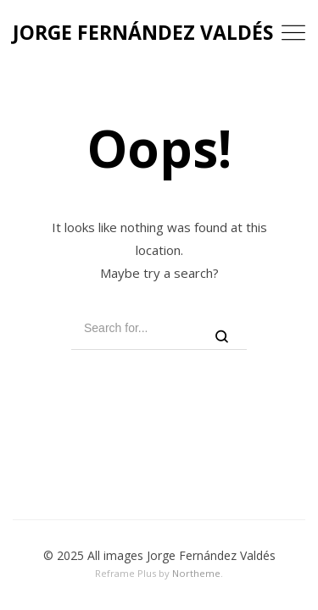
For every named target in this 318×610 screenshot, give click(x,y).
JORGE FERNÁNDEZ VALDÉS (143, 32)
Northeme (196, 573)
